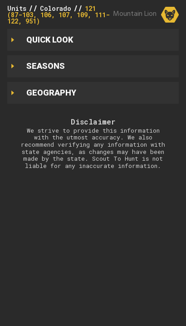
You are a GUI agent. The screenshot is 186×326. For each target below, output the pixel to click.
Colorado (55, 8)
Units (16, 8)
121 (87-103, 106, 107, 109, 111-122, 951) (58, 14)
